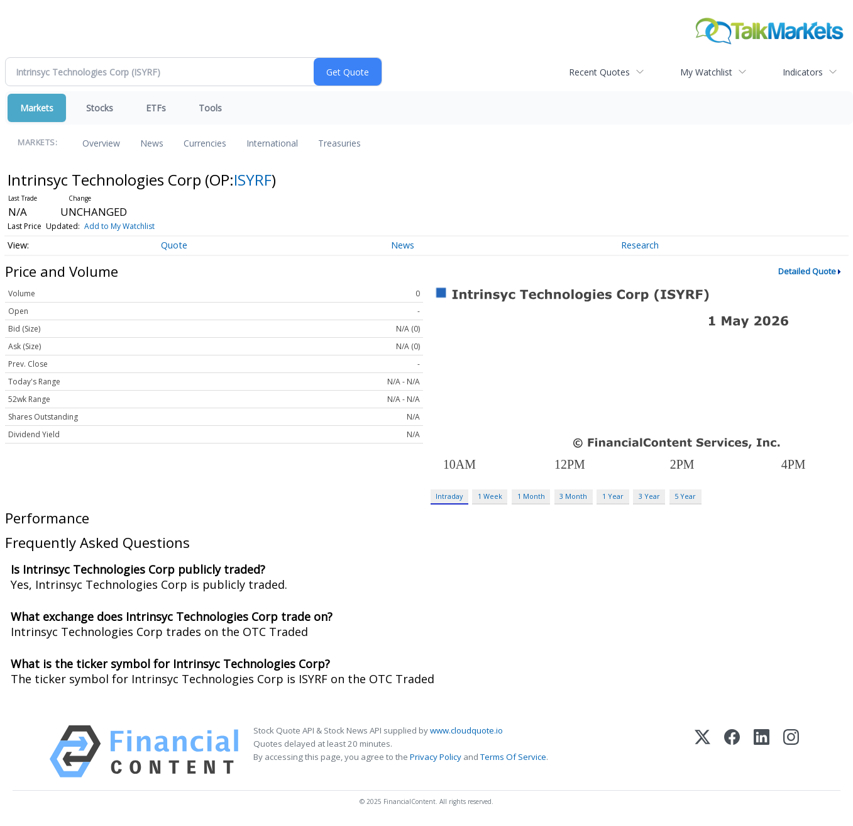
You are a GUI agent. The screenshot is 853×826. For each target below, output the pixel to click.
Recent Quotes (599, 72)
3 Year (649, 496)
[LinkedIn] (761, 751)
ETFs (156, 108)
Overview (101, 143)
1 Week (490, 496)
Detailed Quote (807, 271)
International (272, 143)
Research (640, 245)
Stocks (99, 108)
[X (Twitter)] (702, 751)
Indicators (803, 72)
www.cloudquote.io (466, 730)
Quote (174, 245)
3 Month (573, 496)
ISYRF (253, 179)
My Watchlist (706, 72)
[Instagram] (791, 751)
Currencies (205, 143)
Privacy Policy (435, 756)
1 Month (531, 496)
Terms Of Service (513, 756)
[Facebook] (732, 751)
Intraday (449, 496)
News (151, 143)
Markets (36, 108)
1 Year (613, 496)
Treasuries (339, 143)
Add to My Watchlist (119, 226)
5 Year (685, 496)
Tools (210, 108)
